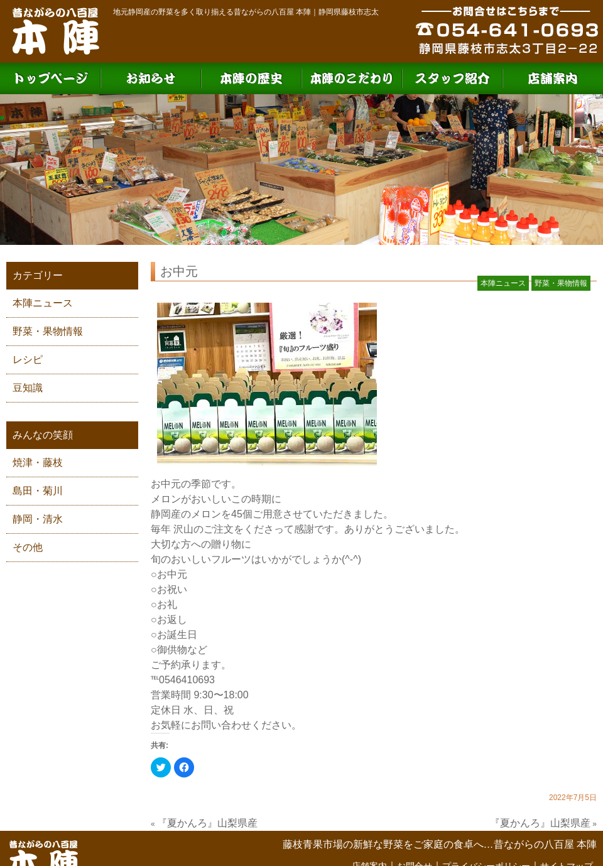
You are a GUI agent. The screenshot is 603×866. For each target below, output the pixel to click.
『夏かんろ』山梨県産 (207, 823)
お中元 (179, 271)
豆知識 (28, 387)
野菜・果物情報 (48, 331)
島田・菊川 (38, 490)
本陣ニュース (43, 303)
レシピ (28, 359)
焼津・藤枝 (38, 462)
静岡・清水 (38, 519)
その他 (28, 547)
